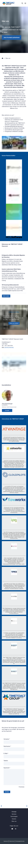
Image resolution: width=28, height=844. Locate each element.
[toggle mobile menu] (25, 3)
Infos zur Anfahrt (14, 323)
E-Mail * (6, 753)
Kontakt (7, 410)
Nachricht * (7, 768)
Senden (7, 791)
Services (14, 814)
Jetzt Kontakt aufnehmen (12, 37)
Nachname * (7, 746)
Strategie (14, 811)
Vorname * (7, 739)
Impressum (6, 841)
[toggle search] (22, 3)
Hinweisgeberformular (20, 841)
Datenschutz (11, 841)
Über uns (14, 821)
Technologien (13, 816)
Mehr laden (6, 296)
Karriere (14, 819)
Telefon (6, 760)
